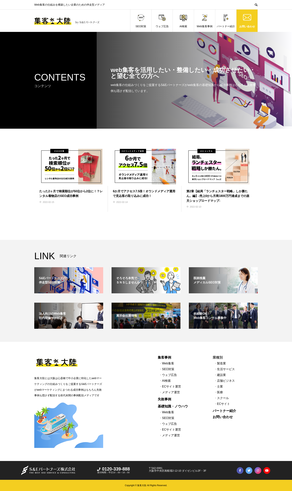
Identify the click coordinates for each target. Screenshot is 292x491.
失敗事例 (164, 399)
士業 (220, 386)
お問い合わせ (247, 26)
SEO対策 (141, 21)
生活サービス (226, 369)
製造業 (221, 363)
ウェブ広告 (162, 21)
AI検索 (183, 21)
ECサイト (223, 403)
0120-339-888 (113, 468)
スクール (223, 398)
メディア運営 (171, 392)
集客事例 (164, 357)
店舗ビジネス (226, 380)
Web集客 (168, 363)
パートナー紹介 (226, 21)
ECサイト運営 (171, 386)
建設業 (221, 375)
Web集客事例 (204, 21)
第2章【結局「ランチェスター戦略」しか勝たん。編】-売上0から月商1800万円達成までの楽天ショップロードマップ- (217, 196)
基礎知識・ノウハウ (173, 406)
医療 (220, 392)
